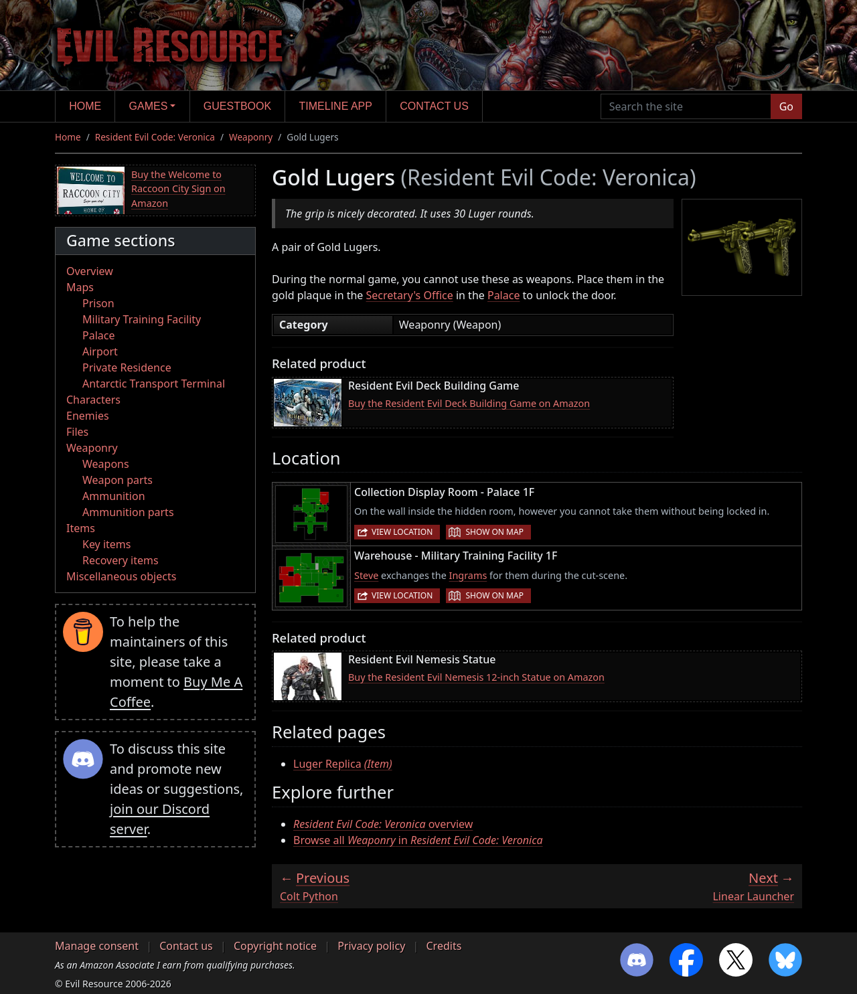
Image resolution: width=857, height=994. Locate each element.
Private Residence (126, 367)
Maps (80, 287)
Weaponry (250, 137)
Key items (106, 544)
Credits (443, 945)
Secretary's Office (409, 295)
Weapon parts (117, 480)
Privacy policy (371, 945)
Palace (98, 335)
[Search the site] (686, 106)
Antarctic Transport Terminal (153, 383)
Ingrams (468, 575)
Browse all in (418, 840)
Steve (366, 575)
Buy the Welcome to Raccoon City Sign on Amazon (178, 189)
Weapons (105, 464)
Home (85, 106)
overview (383, 824)
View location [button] (402, 531)
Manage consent (97, 945)
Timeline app (335, 106)
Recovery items (120, 560)
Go (786, 106)
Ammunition (113, 496)
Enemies (87, 415)
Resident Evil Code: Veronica (155, 137)
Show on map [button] (494, 531)
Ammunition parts (128, 512)
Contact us (434, 106)
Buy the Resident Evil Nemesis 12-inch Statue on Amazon (476, 677)
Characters (93, 399)
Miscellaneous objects (121, 576)
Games (148, 106)
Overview (89, 271)
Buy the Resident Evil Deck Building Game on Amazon (469, 403)
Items (80, 528)
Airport (100, 351)
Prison (98, 303)
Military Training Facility (141, 319)
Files (77, 431)
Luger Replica (342, 763)
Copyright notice (275, 945)
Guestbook (237, 106)
